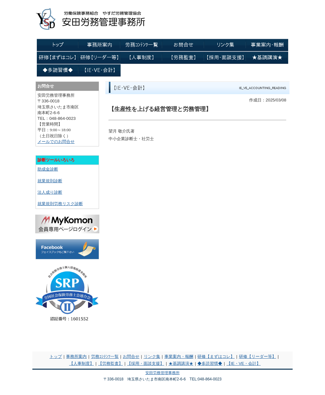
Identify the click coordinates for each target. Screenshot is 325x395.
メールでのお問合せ (56, 141)
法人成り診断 (49, 192)
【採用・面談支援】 (145, 363)
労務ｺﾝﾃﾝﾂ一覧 (105, 356)
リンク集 (152, 356)
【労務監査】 (110, 363)
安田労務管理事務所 (162, 373)
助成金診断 (47, 169)
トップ (56, 356)
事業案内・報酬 (178, 356)
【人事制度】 (81, 363)
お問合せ (131, 356)
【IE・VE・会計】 (244, 363)
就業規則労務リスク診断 (60, 203)
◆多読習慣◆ (209, 363)
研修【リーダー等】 (257, 356)
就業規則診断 (49, 180)
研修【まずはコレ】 (216, 356)
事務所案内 (76, 356)
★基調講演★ (181, 363)
